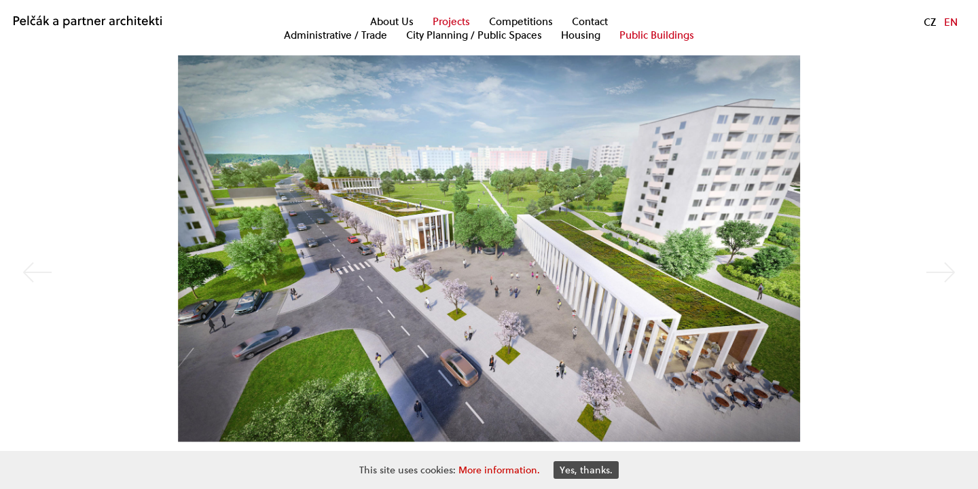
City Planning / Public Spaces (474, 35)
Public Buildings (656, 35)
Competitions (521, 22)
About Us (392, 22)
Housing (580, 35)
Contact (590, 22)
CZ (930, 21)
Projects (451, 22)
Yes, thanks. (586, 470)
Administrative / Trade (335, 35)
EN (951, 21)
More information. (499, 470)
